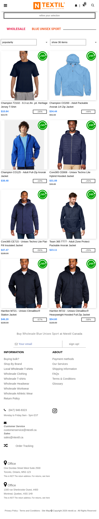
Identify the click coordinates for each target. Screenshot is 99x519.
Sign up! (74, 343)
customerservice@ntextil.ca (20, 429)
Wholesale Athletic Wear (18, 393)
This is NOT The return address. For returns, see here (27, 476)
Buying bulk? (11, 358)
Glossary (57, 383)
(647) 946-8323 (18, 410)
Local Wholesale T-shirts (18, 368)
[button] (76, 5)
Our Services (60, 363)
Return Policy (12, 398)
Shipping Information (64, 368)
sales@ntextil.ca (13, 437)
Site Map (46, 511)
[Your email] (37, 344)
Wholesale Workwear (16, 388)
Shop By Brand (13, 363)
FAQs (55, 373)
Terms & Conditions (64, 378)
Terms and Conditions (30, 511)
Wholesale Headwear (16, 383)
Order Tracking (24, 445)
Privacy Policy (11, 511)
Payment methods (63, 358)
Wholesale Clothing (15, 373)
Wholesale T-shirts (15, 378)
